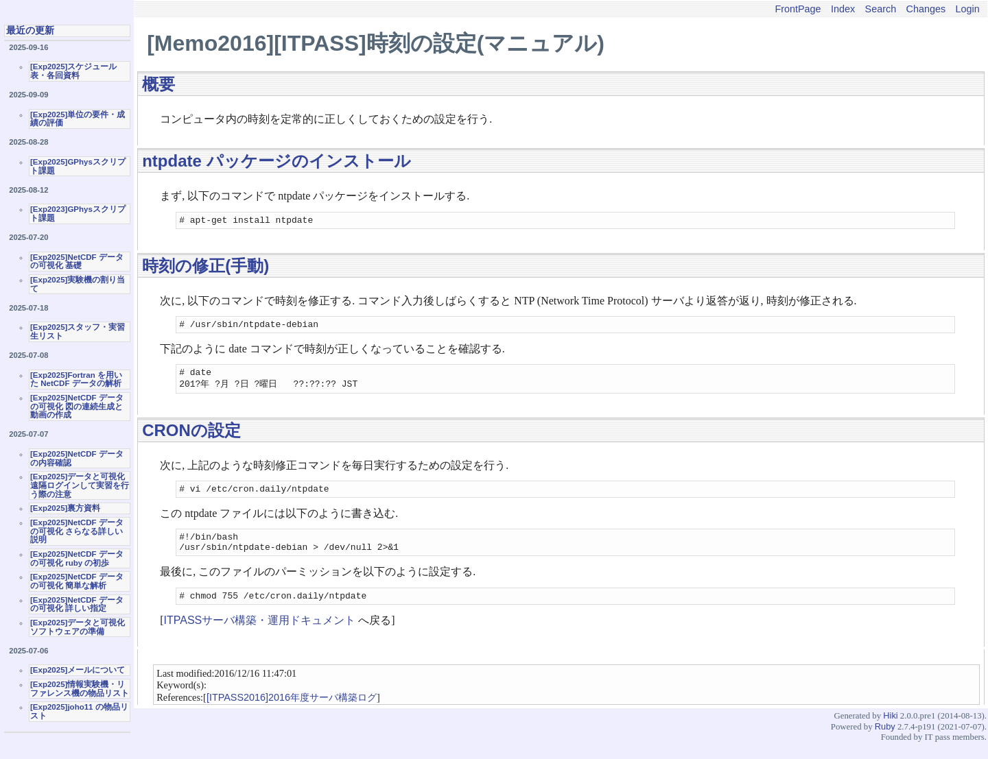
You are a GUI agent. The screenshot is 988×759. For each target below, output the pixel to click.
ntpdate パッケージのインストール (276, 161)
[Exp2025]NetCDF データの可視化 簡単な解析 (77, 581)
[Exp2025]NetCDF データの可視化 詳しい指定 (77, 604)
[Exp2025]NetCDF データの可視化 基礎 (77, 261)
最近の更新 (30, 30)
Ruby (885, 741)
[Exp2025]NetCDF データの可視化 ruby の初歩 (77, 558)
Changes (926, 8)
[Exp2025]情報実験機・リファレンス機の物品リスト (79, 688)
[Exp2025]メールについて (77, 670)
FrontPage (798, 8)
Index (843, 8)
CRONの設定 (191, 437)
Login (968, 8)
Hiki (890, 730)
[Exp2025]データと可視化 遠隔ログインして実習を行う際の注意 (79, 485)
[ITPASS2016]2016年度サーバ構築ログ (292, 712)
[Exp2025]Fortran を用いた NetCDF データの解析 (76, 379)
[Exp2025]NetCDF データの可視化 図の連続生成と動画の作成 (77, 406)
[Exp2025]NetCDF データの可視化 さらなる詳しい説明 (77, 531)
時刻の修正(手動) (205, 267)
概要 (158, 84)
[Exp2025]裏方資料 (65, 508)
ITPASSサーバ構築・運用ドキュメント (260, 635)
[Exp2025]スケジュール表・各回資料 (73, 71)
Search (881, 8)
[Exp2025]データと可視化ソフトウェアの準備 (77, 627)
